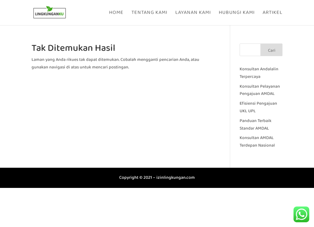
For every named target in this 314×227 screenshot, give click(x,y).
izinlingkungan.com (175, 177)
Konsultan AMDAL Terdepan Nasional (257, 141)
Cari (271, 50)
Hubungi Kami (237, 13)
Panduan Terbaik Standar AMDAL (255, 124)
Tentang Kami (149, 13)
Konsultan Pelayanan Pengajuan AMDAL (260, 90)
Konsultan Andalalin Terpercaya (259, 73)
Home (116, 13)
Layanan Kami (193, 13)
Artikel (272, 13)
